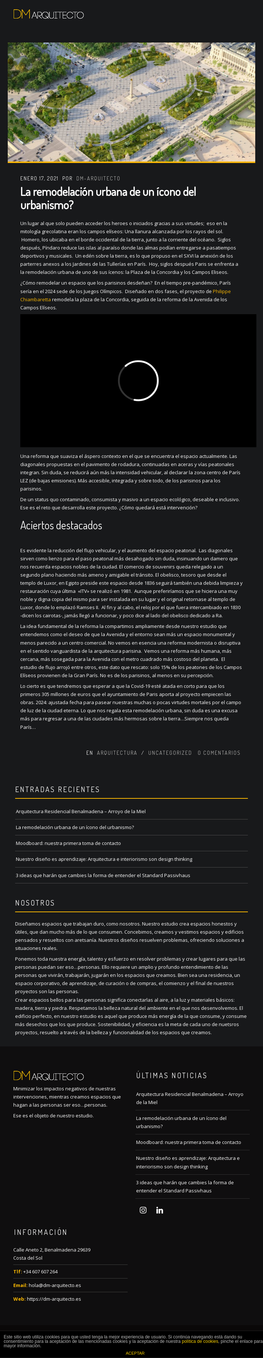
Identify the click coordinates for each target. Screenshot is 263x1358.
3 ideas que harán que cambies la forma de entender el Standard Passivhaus (103, 875)
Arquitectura (117, 753)
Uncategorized (170, 753)
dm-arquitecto (98, 178)
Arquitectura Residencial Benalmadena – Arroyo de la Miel (81, 811)
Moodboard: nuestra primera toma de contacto (68, 843)
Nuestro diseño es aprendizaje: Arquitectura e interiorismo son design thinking (104, 859)
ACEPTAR (135, 1353)
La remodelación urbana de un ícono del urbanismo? (108, 198)
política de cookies (200, 1341)
